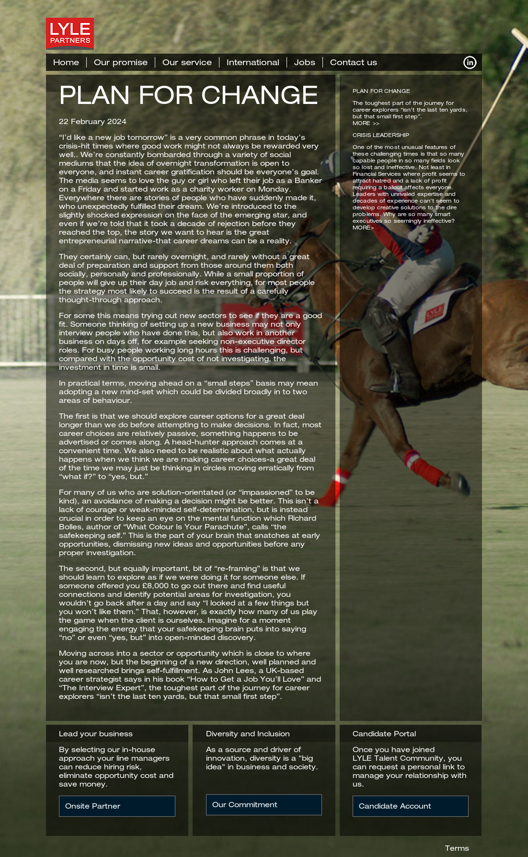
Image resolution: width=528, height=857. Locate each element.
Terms (457, 848)
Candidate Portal (384, 734)
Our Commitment (244, 804)
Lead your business (96, 734)
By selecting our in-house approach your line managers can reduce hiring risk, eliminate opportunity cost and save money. (116, 766)
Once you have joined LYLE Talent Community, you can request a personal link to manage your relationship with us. (410, 766)
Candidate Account (395, 806)
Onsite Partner (92, 806)
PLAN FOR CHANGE (188, 94)
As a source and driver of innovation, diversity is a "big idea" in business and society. (262, 758)
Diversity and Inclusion (248, 734)
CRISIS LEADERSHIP (381, 135)
